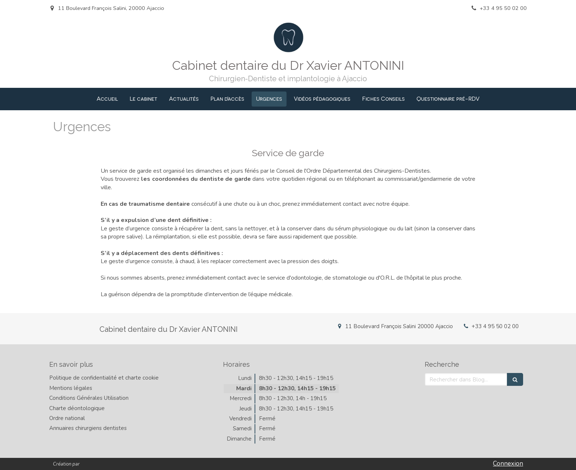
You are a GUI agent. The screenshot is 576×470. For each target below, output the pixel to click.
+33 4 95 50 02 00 (495, 326)
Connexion (508, 463)
